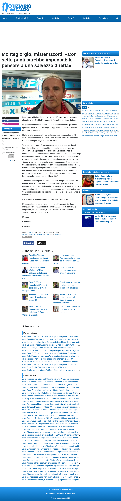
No (5, 144)
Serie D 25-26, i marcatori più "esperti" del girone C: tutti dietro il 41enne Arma (59, 336)
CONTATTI (60, 494)
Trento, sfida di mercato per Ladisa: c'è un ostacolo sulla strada (53, 471)
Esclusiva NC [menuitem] (22, 18)
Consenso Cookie (55, 490)
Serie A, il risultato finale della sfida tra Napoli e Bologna (50, 390)
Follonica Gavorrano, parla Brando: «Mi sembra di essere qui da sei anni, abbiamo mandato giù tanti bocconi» (72, 429)
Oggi (84, 107)
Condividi (29, 243)
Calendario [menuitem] (103, 18)
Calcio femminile (90, 172)
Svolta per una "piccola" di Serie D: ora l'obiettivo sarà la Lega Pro (54, 370)
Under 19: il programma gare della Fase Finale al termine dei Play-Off (105, 219)
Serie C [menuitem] (71, 18)
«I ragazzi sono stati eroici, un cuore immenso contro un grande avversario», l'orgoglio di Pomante (67, 401)
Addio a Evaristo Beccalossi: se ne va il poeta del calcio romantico (106, 60)
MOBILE (68, 494)
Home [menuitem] (4, 18)
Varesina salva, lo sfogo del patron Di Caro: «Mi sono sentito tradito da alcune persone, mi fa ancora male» (71, 435)
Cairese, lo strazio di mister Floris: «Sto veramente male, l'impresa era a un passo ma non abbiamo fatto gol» (72, 460)
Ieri (89, 107)
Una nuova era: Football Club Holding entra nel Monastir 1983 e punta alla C (58, 421)
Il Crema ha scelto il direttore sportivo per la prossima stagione (69, 270)
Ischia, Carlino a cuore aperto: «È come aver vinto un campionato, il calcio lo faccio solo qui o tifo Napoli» (70, 441)
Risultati (11, 160)
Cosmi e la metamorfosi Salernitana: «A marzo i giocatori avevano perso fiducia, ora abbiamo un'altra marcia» (72, 385)
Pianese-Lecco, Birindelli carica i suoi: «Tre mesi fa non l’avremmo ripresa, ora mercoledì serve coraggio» (70, 474)
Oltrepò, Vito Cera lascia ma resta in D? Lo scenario (70, 309)
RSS (73, 494)
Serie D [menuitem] (86, 18)
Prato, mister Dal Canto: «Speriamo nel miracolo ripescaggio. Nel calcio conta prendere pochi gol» (67, 410)
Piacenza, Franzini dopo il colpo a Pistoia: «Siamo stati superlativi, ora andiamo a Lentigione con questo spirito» (73, 413)
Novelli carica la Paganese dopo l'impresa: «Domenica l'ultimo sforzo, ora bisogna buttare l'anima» (67, 438)
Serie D (31, 232)
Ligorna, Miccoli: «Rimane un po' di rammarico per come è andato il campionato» (60, 387)
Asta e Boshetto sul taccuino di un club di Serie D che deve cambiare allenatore (60, 362)
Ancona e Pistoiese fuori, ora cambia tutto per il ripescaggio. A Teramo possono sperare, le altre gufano (69, 463)
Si (4, 141)
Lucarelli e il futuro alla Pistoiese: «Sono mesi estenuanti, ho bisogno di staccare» (60, 446)
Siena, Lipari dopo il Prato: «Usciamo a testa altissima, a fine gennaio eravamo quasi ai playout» (67, 443)
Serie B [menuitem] (55, 18)
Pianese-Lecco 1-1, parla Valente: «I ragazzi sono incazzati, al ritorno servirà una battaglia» (65, 452)
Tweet (41, 243)
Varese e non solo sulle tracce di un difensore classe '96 (38, 297)
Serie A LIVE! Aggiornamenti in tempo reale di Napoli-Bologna (52, 415)
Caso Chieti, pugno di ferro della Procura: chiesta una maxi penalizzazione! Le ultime (62, 469)
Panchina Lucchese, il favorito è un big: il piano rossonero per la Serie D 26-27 (59, 480)
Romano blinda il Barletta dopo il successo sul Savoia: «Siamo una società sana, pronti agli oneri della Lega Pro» (74, 393)
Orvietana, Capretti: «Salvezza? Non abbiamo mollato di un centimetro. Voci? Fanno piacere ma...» (35, 273)
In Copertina (88, 53)
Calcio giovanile (90, 209)
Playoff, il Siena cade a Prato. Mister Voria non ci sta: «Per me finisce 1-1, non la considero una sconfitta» (70, 396)
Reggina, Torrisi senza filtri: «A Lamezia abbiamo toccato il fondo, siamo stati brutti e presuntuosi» (67, 418)
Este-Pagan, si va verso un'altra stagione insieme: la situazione (70, 285)
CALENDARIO (50, 494)
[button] (11, 156)
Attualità (87, 191)
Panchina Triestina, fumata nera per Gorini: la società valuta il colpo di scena (58, 339)
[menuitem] (117, 18)
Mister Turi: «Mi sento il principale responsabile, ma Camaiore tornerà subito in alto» (61, 455)
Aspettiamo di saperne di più (11, 148)
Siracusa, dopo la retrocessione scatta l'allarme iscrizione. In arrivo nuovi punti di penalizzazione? (67, 432)
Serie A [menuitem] (40, 18)
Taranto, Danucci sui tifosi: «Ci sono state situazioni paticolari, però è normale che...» (62, 407)
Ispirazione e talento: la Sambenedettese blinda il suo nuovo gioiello (55, 342)
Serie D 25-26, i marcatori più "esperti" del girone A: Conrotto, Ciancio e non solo (60, 364)
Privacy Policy (67, 490)
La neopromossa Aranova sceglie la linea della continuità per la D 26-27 (56, 345)
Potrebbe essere (9, 152)
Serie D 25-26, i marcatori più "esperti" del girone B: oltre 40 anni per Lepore (58, 353)
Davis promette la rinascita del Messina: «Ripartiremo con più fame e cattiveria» (60, 449)
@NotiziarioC (59, 234)
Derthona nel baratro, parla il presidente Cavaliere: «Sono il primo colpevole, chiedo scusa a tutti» (67, 404)
